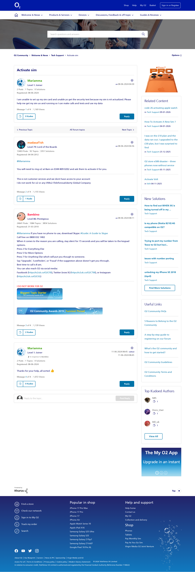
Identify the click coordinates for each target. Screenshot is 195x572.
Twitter (30, 551)
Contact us (130, 512)
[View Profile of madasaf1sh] (35, 142)
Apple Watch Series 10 (80, 524)
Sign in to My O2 (30, 517)
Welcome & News (30, 15)
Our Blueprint (29, 558)
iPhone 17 (74, 516)
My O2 (143, 5)
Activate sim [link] (72, 55)
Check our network (31, 510)
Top (174, 491)
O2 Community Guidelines (158, 362)
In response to (39, 357)
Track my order (29, 524)
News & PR (49, 558)
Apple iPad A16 (77, 528)
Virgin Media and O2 (75, 558)
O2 (17, 5)
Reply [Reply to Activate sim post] (127, 116)
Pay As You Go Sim (134, 542)
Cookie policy (62, 562)
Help (134, 5)
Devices (83, 15)
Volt (149, 183)
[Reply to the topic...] (70, 398)
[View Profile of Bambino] (33, 214)
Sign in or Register (170, 5)
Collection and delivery (136, 520)
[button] (20, 116)
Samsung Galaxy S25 (79, 535)
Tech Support (57, 55)
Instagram (37, 551)
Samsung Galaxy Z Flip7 (81, 539)
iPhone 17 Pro (76, 512)
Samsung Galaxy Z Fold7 (81, 543)
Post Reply (125, 398)
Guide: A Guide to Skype (95, 233)
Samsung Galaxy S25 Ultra (82, 531)
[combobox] (97, 34)
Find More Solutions (160, 288)
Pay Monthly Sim (133, 538)
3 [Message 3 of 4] (26, 325)
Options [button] (175, 55)
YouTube (23, 551)
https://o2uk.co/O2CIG (29, 276)
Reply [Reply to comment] (127, 199)
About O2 (18, 558)
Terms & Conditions (34, 562)
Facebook (16, 551)
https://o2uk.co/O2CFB (40, 272)
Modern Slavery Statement (79, 562)
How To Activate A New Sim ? (160, 121)
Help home (130, 508)
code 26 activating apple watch (160, 108)
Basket (153, 5)
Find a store (27, 504)
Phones (128, 531)
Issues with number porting (159, 258)
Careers (40, 558)
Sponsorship (60, 558)
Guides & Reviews (149, 15)
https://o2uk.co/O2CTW (83, 272)
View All (153, 436)
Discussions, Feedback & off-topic (113, 15)
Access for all (20, 562)
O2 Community (21, 55)
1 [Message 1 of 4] (26, 109)
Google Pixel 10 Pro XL (80, 547)
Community (16, 15)
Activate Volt (151, 179)
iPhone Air (75, 520)
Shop (126, 5)
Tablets (128, 535)
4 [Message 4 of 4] (26, 377)
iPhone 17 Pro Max (79, 508)
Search (24, 531)
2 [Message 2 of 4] (26, 192)
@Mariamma (23, 161)
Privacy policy (49, 562)
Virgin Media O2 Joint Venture (139, 546)
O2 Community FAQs (155, 311)
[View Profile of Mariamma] (34, 80)
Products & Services (59, 15)
